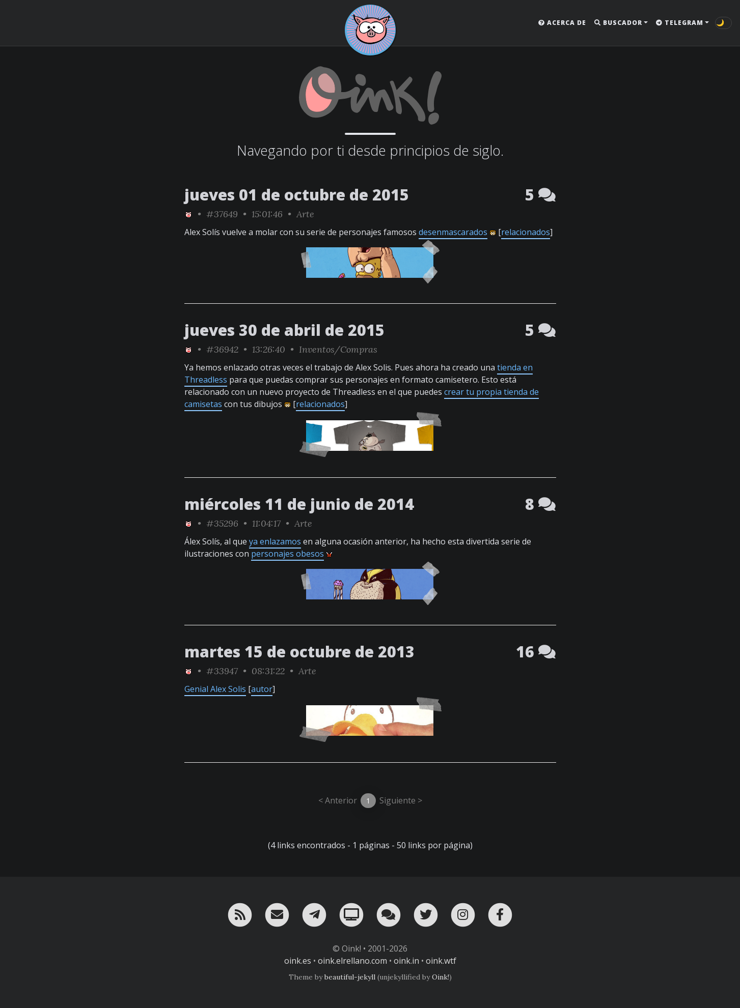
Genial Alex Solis (215, 689)
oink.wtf (441, 960)
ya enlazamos (275, 541)
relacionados (525, 232)
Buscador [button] (618, 22)
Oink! (440, 977)
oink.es (297, 960)
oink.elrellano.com (352, 960)
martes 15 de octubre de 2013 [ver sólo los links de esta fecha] (299, 651)
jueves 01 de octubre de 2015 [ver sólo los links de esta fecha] (296, 194)
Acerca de (562, 22)
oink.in (406, 960)
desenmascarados (453, 232)
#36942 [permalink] (222, 349)
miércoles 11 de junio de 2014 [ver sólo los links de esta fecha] (299, 504)
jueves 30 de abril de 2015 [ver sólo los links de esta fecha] (284, 330)
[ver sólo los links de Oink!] (188, 214)
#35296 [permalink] (222, 523)
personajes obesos (287, 553)
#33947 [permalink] (222, 671)
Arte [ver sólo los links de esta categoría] (305, 214)
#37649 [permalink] (222, 214)
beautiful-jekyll (349, 977)
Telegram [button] (679, 22)
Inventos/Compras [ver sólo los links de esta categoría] (338, 349)
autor (261, 689)
